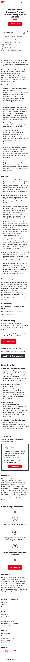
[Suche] (21, 2)
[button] (27, 32)
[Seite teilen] (20, 32)
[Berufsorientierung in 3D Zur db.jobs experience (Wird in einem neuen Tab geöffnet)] (7, 621)
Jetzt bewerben (15, 24)
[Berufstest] (4, 619)
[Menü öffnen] (27, 2)
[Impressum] (4, 607)
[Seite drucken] (24, 32)
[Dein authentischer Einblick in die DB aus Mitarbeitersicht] (9, 623)
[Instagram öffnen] (3, 651)
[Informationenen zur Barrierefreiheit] (5, 642)
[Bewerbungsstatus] (6, 636)
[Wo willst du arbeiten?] (10, 626)
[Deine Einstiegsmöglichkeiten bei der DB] (4, 614)
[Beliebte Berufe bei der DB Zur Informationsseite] (5, 616)
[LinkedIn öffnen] (7, 651)
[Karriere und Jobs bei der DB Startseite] (2, 2)
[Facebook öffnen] (16, 651)
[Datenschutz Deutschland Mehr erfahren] (4, 602)
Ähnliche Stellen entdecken (13, 356)
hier (14, 81)
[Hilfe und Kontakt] (7, 638)
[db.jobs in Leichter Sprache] (5, 640)
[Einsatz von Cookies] (3, 604)
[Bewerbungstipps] (5, 633)
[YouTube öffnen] (11, 651)
